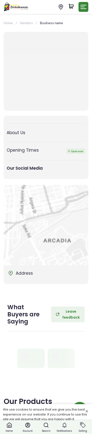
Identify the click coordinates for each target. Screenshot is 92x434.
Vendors (26, 23)
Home (8, 23)
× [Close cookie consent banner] (87, 412)
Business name (51, 23)
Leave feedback (68, 314)
